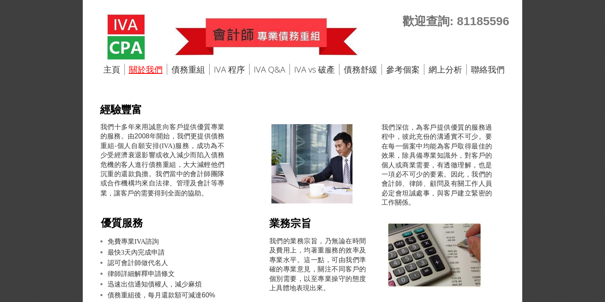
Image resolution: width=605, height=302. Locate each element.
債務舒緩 (360, 69)
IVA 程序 (229, 69)
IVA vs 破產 (314, 69)
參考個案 (403, 69)
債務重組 (188, 69)
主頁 (111, 69)
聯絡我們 (488, 69)
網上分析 (445, 69)
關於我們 (146, 69)
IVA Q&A (269, 69)
